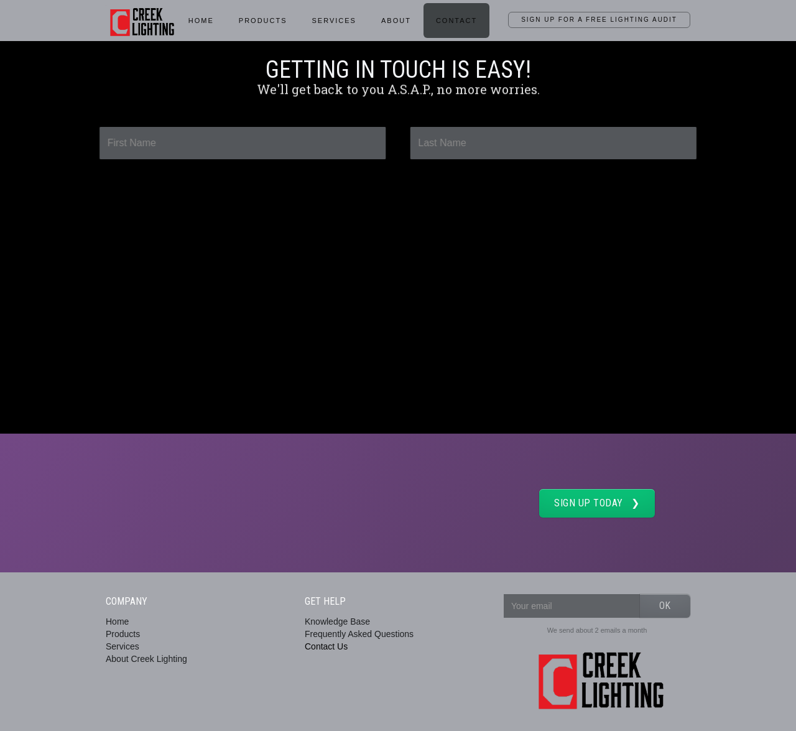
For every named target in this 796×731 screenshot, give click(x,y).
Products (263, 20)
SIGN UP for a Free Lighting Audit (599, 19)
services (334, 20)
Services (122, 646)
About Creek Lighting (146, 659)
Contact (456, 20)
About (396, 20)
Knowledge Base (337, 621)
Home (117, 621)
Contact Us (326, 646)
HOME (201, 20)
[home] (141, 19)
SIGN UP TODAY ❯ (597, 503)
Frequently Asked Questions (359, 634)
